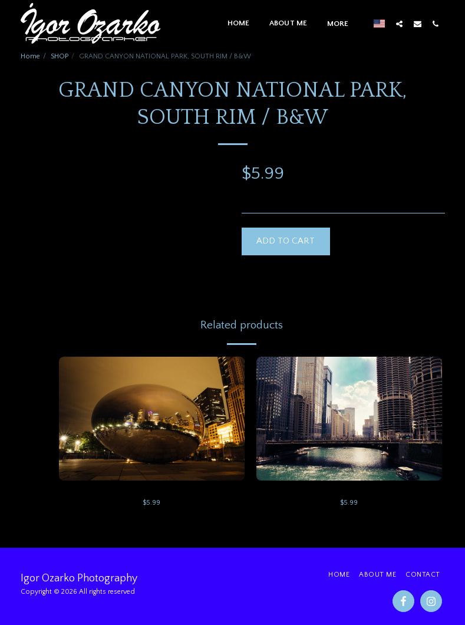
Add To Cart (285, 241)
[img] (152, 419)
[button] (399, 23)
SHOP (59, 56)
